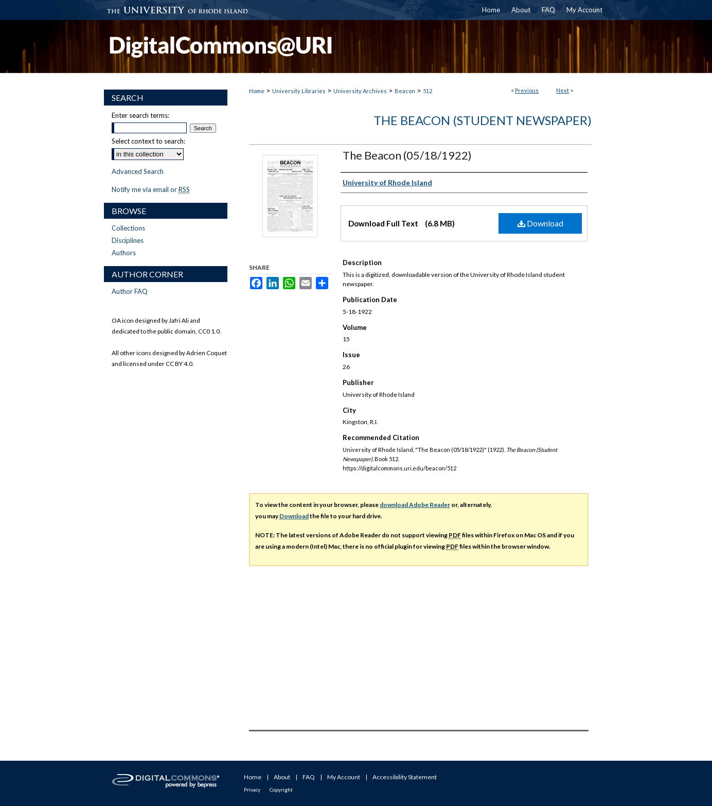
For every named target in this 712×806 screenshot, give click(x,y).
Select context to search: (148, 141)
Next (562, 90)
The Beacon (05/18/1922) (407, 155)
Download (540, 223)
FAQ (308, 777)
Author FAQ (130, 291)
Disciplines (128, 240)
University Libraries (299, 90)
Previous (527, 90)
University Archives (360, 90)
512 (427, 90)
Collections (128, 228)
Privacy (252, 789)
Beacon (405, 90)
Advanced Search (138, 171)
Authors (124, 253)
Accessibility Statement (404, 777)
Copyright (281, 789)
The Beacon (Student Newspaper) (482, 120)
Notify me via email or (151, 189)
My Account (343, 777)
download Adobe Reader (415, 505)
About (282, 777)
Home (256, 90)
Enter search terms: (140, 115)
